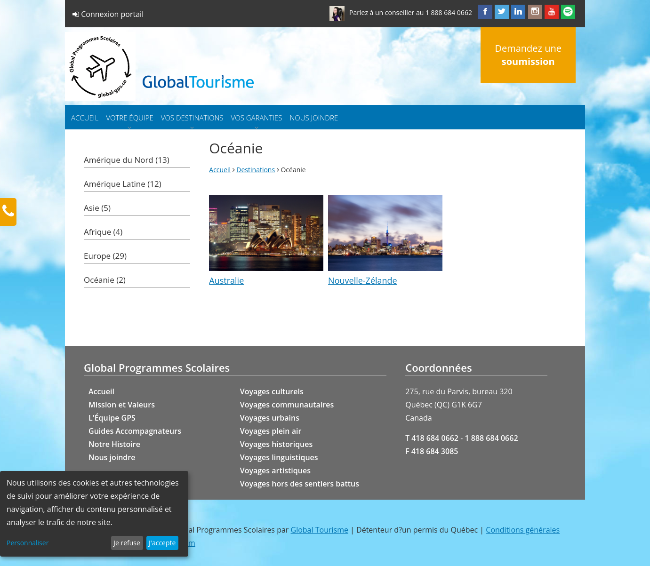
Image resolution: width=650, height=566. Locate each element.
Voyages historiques (276, 444)
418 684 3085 (434, 451)
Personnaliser (27, 542)
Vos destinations (192, 117)
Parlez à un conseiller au (386, 12)
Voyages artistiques (275, 470)
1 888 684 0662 (448, 12)
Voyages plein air (271, 431)
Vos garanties (256, 117)
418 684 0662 (434, 438)
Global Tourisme (319, 530)
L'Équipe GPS (112, 418)
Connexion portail (108, 14)
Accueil (84, 117)
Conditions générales (523, 530)
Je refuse (126, 542)
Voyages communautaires (287, 404)
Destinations (255, 169)
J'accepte (162, 542)
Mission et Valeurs (121, 404)
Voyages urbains (269, 418)
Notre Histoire (114, 444)
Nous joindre (313, 117)
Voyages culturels (272, 391)
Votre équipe (129, 117)
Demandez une (528, 55)
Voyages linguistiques (279, 457)
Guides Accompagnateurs (134, 431)
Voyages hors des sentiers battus (299, 483)
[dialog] (94, 514)
